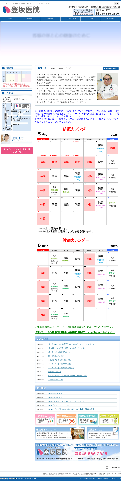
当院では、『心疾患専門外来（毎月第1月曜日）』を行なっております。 (75, 332)
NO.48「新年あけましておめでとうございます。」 (66, 401)
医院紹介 (30, 18)
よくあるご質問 (70, 18)
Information (110, 18)
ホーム (10, 18)
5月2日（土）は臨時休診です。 (59, 352)
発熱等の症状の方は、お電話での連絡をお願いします (67, 376)
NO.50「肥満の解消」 (56, 393)
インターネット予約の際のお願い (60, 364)
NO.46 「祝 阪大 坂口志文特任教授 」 (72, 409)
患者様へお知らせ (54, 372)
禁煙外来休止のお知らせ (57, 356)
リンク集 (91, 18)
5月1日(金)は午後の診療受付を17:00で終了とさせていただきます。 (72, 344)
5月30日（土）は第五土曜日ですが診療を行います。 (67, 348)
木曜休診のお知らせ (55, 380)
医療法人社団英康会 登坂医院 (100, 478)
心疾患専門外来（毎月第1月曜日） (60, 360)
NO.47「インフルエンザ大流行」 (60, 405)
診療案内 (50, 18)
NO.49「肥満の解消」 (56, 397)
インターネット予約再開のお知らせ (61, 368)
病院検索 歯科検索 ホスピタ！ (27, 478)
